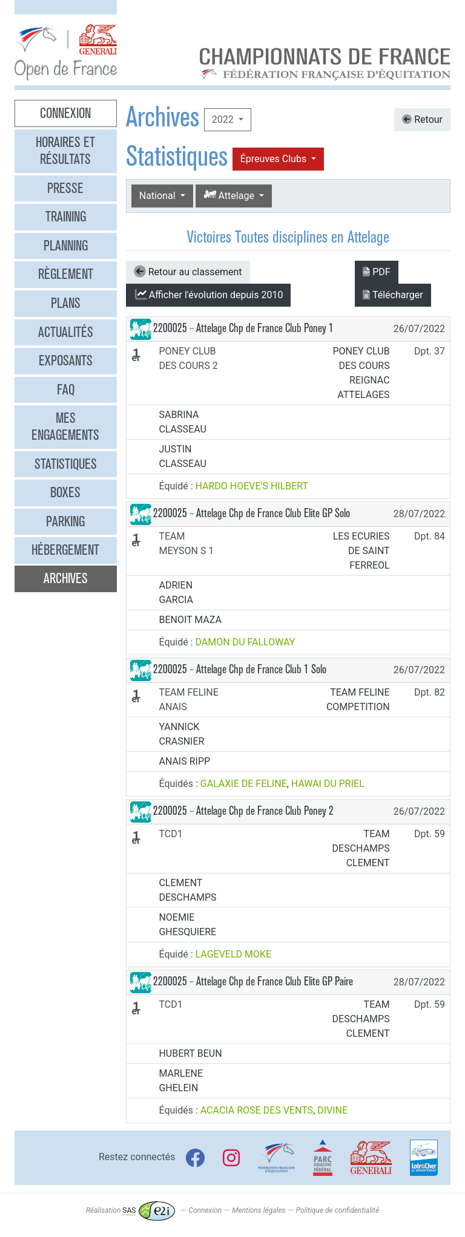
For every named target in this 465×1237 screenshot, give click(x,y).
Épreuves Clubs (274, 159)
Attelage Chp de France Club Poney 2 (265, 811)
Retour (422, 119)
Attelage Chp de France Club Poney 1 (265, 328)
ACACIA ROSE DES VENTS (256, 1110)
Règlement (65, 274)
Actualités (65, 332)
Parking (65, 521)
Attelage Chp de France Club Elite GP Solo (273, 513)
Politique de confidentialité (337, 1210)
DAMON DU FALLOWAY (245, 642)
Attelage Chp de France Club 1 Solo (261, 669)
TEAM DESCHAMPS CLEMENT (361, 848)
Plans (66, 303)
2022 (224, 119)
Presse (65, 188)
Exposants (66, 360)
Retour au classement (188, 272)
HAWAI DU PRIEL (327, 783)
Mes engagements (65, 426)
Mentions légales (258, 1210)
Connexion (65, 113)
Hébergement (65, 549)
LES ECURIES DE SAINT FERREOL (361, 550)
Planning (66, 245)
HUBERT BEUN (190, 1053)
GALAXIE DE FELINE (243, 783)
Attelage (230, 195)
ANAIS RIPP (184, 761)
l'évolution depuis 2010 (208, 295)
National (158, 195)
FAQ (65, 389)
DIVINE (332, 1110)
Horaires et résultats (65, 151)
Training (65, 216)
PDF (376, 272)
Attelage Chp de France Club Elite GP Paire (274, 981)
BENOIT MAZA (190, 619)
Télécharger (393, 295)
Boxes (65, 492)
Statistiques (66, 463)
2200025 (170, 328)
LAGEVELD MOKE (234, 954)
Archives (66, 578)
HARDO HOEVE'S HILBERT (252, 486)
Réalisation (130, 1210)
